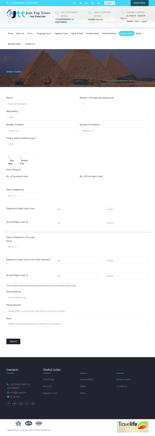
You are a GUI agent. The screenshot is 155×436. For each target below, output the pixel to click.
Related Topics (15, 44)
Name (9, 98)
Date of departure (15, 190)
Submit (13, 341)
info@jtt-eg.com (95, 19)
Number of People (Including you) (97, 98)
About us (20, 33)
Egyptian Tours (50, 393)
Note (8, 318)
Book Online (139, 3)
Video (82, 393)
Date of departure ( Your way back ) (20, 239)
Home (10, 33)
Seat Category (13, 169)
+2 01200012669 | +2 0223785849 (22, 3)
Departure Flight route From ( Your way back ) (28, 261)
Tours (30, 33)
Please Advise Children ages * (21, 138)
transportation (92, 33)
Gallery (83, 386)
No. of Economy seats (17, 176)
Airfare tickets (126, 33)
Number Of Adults (15, 124)
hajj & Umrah (77, 33)
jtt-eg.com (15, 397)
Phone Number (25, 305)
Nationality (12, 111)
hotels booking (109, 33)
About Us (47, 386)
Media (140, 33)
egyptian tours (61, 33)
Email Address (23, 291)
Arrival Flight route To (17, 222)
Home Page (48, 379)
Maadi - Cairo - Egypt (137, 21)
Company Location (135, 12)
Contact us (30, 44)
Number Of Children (90, 124)
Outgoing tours (44, 33)
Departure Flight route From (20, 208)
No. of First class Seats (91, 176)
